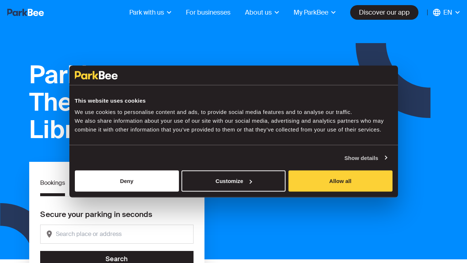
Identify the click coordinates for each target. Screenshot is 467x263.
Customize (233, 181)
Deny (127, 181)
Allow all (340, 181)
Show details (361, 158)
